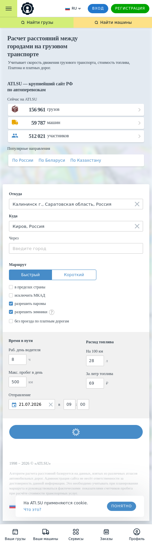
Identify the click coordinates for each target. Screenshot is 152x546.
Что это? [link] (32, 509)
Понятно (121, 506)
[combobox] (76, 204)
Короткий (74, 275)
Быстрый (30, 275)
